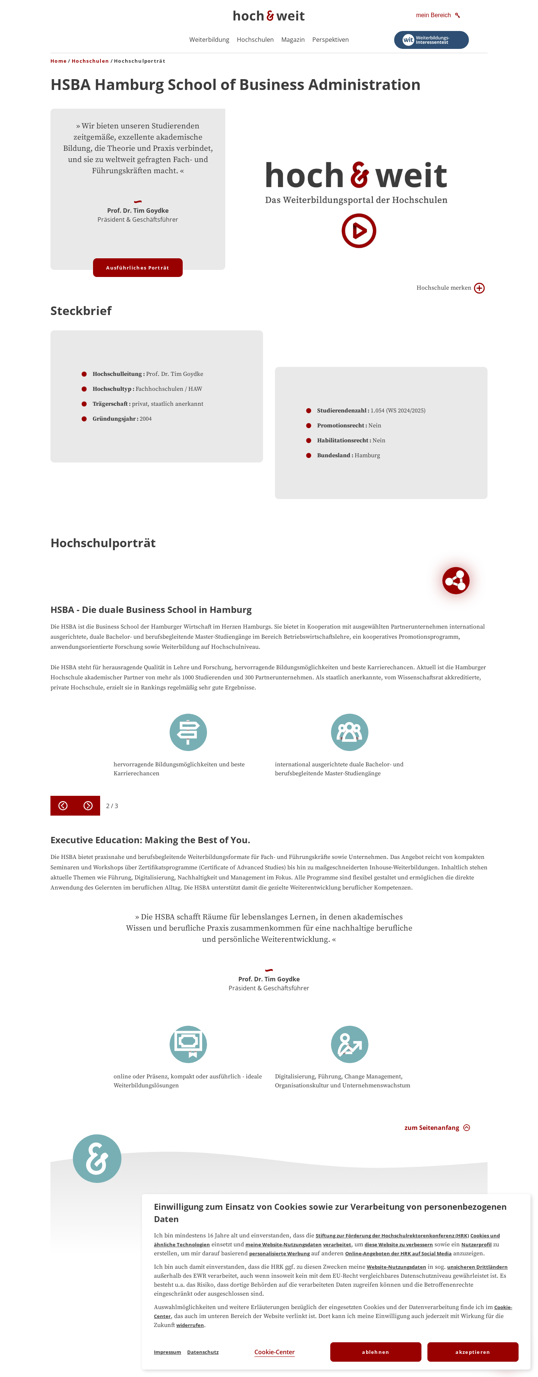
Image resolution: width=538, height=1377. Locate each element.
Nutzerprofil (476, 1244)
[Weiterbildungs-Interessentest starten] (431, 40)
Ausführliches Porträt (137, 267)
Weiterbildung (209, 39)
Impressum (167, 1352)
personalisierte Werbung (279, 1253)
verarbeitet (337, 1244)
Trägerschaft (110, 404)
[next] (88, 806)
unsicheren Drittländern (477, 1267)
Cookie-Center (274, 1352)
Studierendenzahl (342, 410)
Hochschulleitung (117, 374)
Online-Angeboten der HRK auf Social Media (398, 1253)
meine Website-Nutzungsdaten (283, 1244)
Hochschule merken (451, 288)
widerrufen (190, 1325)
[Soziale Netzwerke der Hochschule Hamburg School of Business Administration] (456, 580)
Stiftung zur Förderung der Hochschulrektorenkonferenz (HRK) (392, 1235)
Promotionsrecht (340, 425)
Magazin (293, 39)
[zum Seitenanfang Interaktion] (437, 1128)
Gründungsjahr (114, 419)
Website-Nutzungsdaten (396, 1267)
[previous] (62, 806)
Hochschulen (255, 39)
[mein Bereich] (438, 16)
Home (58, 60)
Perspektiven (330, 39)
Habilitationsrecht (342, 440)
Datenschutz (203, 1352)
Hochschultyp (112, 389)
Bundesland (333, 455)
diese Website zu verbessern (399, 1244)
